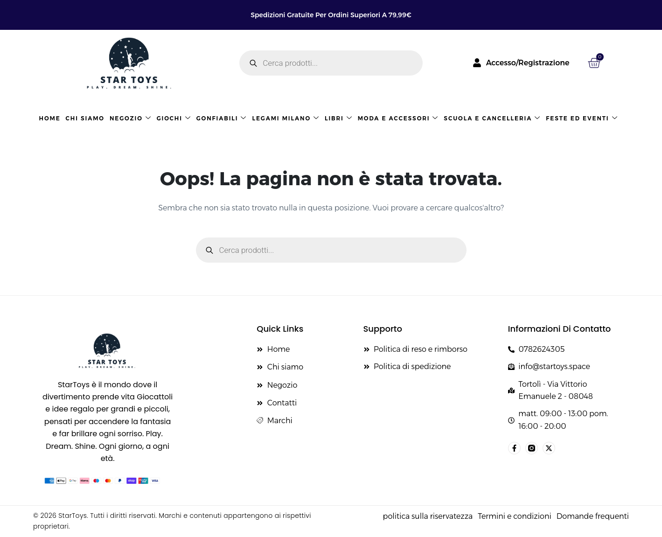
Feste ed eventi (582, 118)
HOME (50, 118)
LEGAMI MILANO (286, 118)
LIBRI (339, 118)
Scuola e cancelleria (492, 118)
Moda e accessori (398, 118)
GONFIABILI (221, 118)
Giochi (174, 118)
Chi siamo (85, 118)
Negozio (131, 118)
